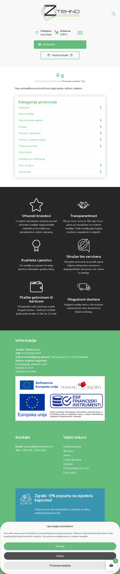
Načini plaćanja (72, 447)
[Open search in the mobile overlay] (113, 13)
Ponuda (57, 81)
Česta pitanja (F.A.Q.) (76, 468)
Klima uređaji (26, 114)
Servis (67, 455)
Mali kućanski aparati (30, 120)
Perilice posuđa (27, 146)
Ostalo (22, 127)
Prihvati (60, 546)
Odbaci (60, 556)
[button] (49, 44)
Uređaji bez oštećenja (31, 159)
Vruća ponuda (60, 55)
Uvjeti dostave (72, 460)
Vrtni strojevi (26, 165)
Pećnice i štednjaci (29, 133)
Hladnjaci (23, 108)
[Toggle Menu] (80, 33)
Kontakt (68, 464)
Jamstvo (68, 451)
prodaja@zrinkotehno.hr (38, 447)
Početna (38, 81)
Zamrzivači (24, 172)
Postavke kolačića (60, 565)
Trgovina (48, 81)
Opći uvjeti (69, 473)
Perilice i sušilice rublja (31, 140)
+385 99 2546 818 (33, 450)
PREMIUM (25, 152)
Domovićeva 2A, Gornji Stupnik (69, 357)
